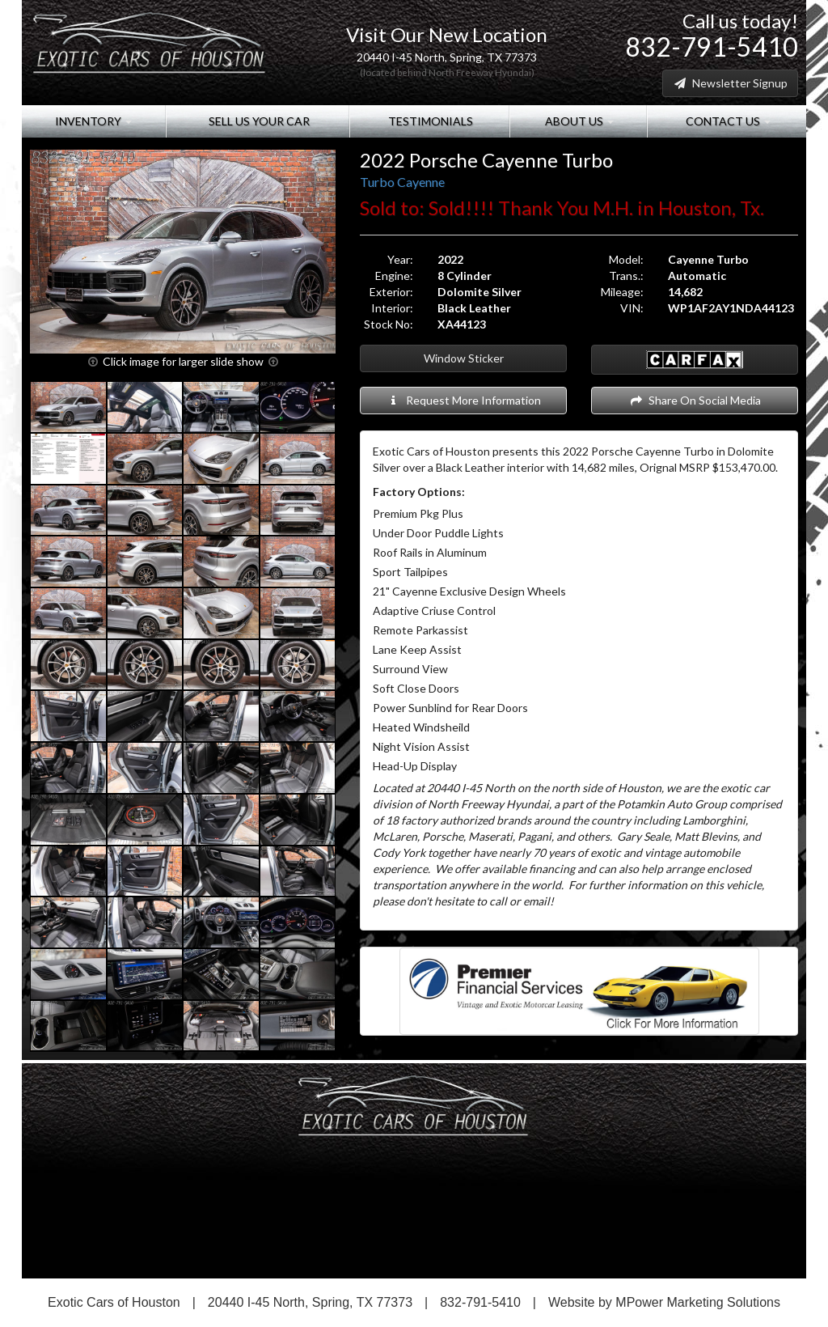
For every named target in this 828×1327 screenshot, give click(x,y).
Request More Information (464, 400)
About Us (578, 121)
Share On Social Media (695, 400)
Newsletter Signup (730, 83)
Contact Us (727, 121)
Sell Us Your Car (258, 121)
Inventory (93, 121)
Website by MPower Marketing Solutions (664, 1302)
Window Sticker (464, 358)
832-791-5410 (711, 46)
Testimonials (429, 121)
